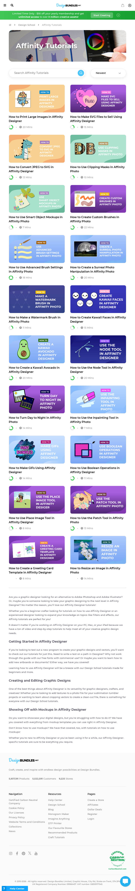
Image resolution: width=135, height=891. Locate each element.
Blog (51, 809)
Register (92, 814)
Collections (15, 826)
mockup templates (60, 722)
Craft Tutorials (56, 837)
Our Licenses (16, 812)
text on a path (80, 654)
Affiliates (93, 804)
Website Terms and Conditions (27, 821)
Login (91, 818)
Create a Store (96, 800)
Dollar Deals (95, 809)
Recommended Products (62, 832)
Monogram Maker (58, 814)
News (12, 831)
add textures (59, 693)
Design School (26, 24)
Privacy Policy (17, 817)
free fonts (47, 658)
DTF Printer (55, 823)
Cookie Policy (16, 808)
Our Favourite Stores (60, 828)
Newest (101, 73)
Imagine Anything (59, 818)
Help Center (55, 800)
